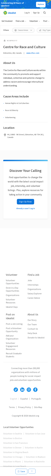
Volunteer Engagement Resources (12, 346)
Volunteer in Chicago (13, 456)
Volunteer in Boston (12, 438)
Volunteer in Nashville (34, 461)
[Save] (21, 471)
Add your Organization (12, 337)
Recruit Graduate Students (14, 355)
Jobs (30, 280)
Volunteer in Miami (12, 461)
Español (24, 398)
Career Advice (34, 298)
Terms (12, 407)
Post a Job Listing (14, 323)
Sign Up (36, 12)
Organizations (12, 295)
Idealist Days (12, 307)
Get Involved (7, 21)
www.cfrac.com (32, 53)
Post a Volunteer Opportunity (13, 330)
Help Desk (32, 333)
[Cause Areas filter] (23, 30)
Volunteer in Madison (35, 456)
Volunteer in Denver (12, 447)
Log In (27, 12)
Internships (33, 284)
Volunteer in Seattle (12, 433)
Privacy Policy (24, 407)
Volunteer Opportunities (12, 282)
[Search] (44, 12)
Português (36, 398)
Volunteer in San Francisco (15, 443)
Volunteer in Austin (34, 447)
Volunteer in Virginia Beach (15, 452)
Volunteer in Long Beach (14, 466)
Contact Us (33, 328)
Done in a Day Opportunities (12, 289)
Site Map (38, 407)
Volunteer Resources (10, 301)
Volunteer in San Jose (35, 433)
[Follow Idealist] (16, 389)
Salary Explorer (35, 293)
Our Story (32, 320)
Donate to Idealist (36, 337)
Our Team (32, 324)
